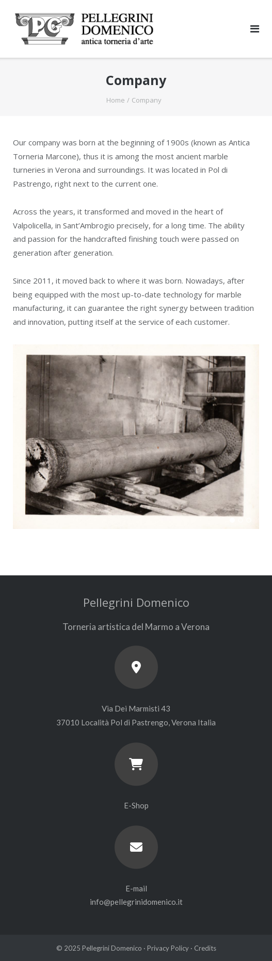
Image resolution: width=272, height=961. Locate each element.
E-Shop (136, 805)
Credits (205, 948)
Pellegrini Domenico (112, 948)
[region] (136, 447)
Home (115, 100)
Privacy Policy (168, 948)
